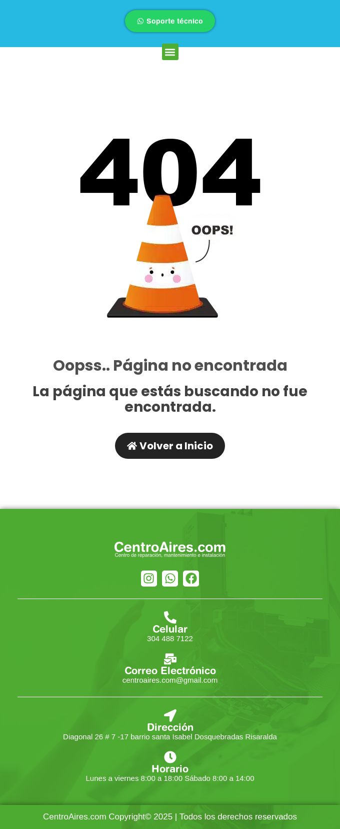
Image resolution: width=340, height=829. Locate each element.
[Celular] (170, 617)
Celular (170, 629)
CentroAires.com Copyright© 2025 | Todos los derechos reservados (170, 816)
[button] (170, 52)
